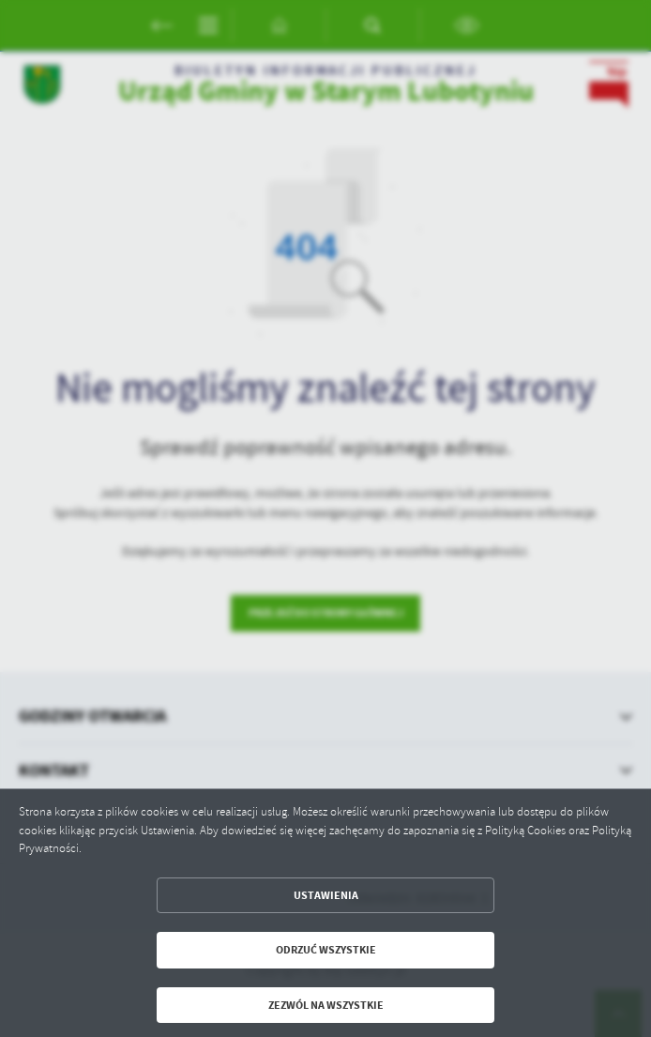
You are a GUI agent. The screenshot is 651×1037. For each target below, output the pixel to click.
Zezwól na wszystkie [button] (326, 1005)
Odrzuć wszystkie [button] (326, 949)
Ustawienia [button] (326, 895)
